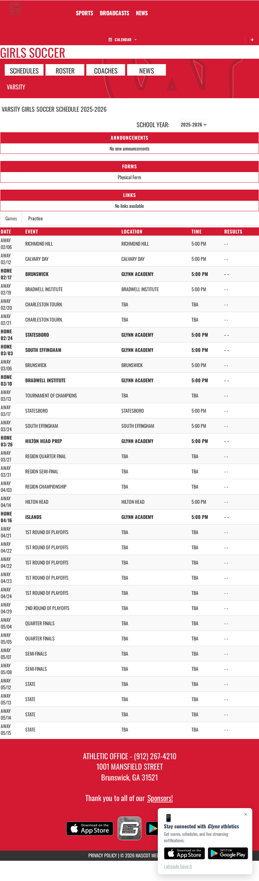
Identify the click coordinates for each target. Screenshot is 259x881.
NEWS (146, 70)
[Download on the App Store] (184, 853)
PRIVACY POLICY (102, 855)
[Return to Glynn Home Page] (15, 8)
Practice (35, 218)
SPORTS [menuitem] (84, 13)
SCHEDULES (24, 70)
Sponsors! (160, 797)
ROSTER (65, 70)
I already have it (178, 866)
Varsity (16, 86)
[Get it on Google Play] (228, 853)
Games (11, 218)
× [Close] (246, 814)
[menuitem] (114, 12)
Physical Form (129, 177)
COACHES (105, 70)
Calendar (122, 39)
